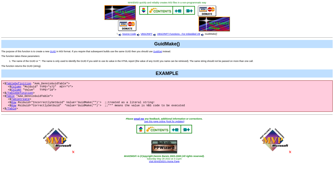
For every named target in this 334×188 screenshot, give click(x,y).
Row (13, 106)
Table (10, 98)
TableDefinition (18, 84)
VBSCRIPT (146, 34)
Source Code (129, 34)
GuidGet (157, 51)
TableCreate (20, 102)
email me (139, 123)
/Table (11, 113)
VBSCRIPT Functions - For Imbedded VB (178, 34)
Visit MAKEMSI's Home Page (164, 166)
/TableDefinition (19, 95)
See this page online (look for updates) (164, 126)
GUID (53, 51)
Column (16, 87)
